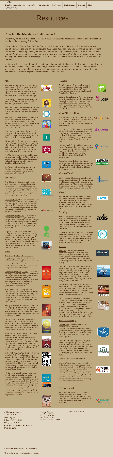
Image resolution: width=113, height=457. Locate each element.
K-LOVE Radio (64, 196)
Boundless (62, 251)
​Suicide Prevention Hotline (68, 161)
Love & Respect (11, 319)
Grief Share (63, 117)
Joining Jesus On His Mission (15, 305)
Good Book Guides (11, 200)
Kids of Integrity (10, 182)
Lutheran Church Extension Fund (70, 97)
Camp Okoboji (64, 325)
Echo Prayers (9, 131)
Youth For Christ (65, 363)
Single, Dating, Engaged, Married (16, 333)
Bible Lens (8, 107)
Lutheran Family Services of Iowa (71, 145)
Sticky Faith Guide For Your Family (18, 353)
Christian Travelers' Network (69, 267)
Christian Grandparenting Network (71, 340)
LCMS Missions (64, 178)
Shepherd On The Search (13, 231)
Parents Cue (63, 232)
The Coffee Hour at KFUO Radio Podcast (73, 298)
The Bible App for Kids (13, 99)
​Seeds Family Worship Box (14, 216)
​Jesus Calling (9, 290)
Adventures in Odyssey (13, 86)
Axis (60, 216)
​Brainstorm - (9, 256)
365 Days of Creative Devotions (16, 373)
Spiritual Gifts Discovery (67, 392)
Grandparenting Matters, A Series (16, 272)
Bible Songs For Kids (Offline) (16, 117)
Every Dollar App (65, 85)
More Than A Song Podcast (68, 284)
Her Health (63, 129)
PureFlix (8, 155)
